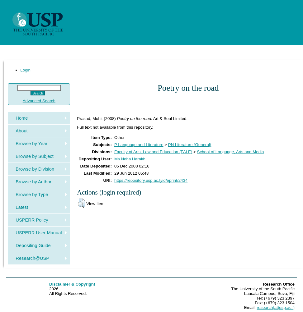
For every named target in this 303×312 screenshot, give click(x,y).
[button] (81, 203)
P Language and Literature (138, 144)
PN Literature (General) (189, 144)
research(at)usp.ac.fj (276, 307)
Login (25, 70)
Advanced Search (39, 101)
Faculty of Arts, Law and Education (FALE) (153, 151)
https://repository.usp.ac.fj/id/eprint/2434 (150, 180)
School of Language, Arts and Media (230, 151)
